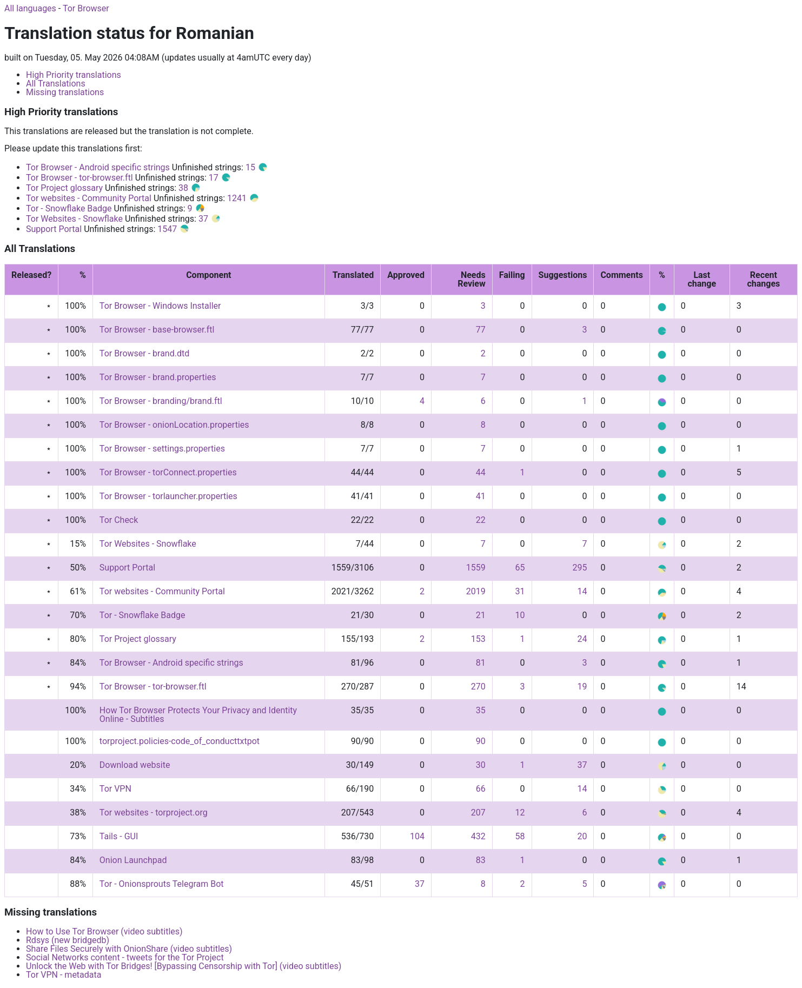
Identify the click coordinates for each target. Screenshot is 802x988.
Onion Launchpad (133, 860)
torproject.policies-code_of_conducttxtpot (180, 741)
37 (209, 219)
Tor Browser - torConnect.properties (168, 472)
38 (189, 188)
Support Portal (54, 229)
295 (579, 567)
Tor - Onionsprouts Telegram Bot (162, 884)
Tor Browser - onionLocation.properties (174, 425)
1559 (476, 567)
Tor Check (119, 520)
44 (481, 472)
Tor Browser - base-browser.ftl (157, 329)
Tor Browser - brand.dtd (144, 353)
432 (478, 836)
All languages (30, 8)
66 (481, 789)
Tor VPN (115, 789)
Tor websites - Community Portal (88, 198)
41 (481, 496)
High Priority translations (73, 75)
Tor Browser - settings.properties (162, 448)
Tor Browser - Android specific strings (98, 167)
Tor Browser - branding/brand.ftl (161, 401)
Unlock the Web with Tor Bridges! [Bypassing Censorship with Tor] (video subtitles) (183, 966)
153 (478, 639)
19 (582, 686)
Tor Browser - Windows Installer (160, 306)
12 (520, 812)
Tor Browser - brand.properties (158, 377)
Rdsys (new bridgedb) (67, 940)
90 (481, 741)
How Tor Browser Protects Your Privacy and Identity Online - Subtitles (198, 714)
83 (481, 860)
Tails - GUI (119, 836)
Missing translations (65, 92)
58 (520, 836)
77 (481, 329)
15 (257, 167)
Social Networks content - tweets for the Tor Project (125, 957)
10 (520, 615)
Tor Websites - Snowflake (74, 219)
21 (481, 615)
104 (417, 836)
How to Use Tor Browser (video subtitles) (104, 931)
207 (478, 812)
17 (220, 178)
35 (481, 710)
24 (582, 639)
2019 (476, 591)
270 (478, 686)
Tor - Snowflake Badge (69, 208)
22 (481, 520)
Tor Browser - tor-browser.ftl (79, 178)
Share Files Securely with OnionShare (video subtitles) (129, 949)
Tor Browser (86, 8)
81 (481, 663)
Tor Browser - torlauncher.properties (168, 496)
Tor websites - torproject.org (154, 812)
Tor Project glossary (64, 188)
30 (481, 765)
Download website (135, 765)
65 (520, 567)
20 (582, 836)
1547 (173, 229)
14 (582, 591)
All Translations (55, 83)
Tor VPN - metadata (63, 975)
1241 (243, 198)
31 (520, 591)
